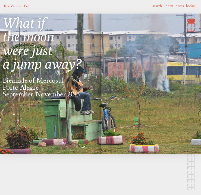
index (168, 6)
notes (179, 6)
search (157, 6)
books (190, 6)
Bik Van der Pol (16, 6)
